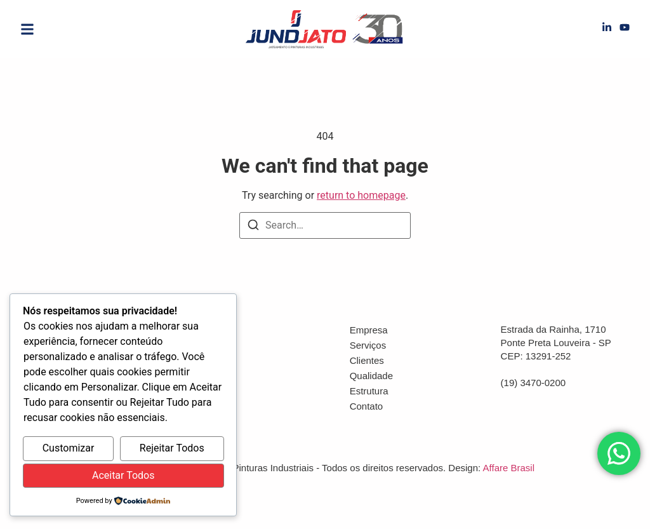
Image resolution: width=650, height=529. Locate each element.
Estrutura (369, 390)
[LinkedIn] (607, 29)
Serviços (368, 345)
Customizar (69, 448)
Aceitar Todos (123, 475)
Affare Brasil (508, 467)
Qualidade (371, 375)
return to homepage (361, 195)
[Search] (253, 227)
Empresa (369, 330)
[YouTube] (625, 29)
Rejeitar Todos (172, 448)
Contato (366, 406)
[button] (27, 29)
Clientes (367, 360)
